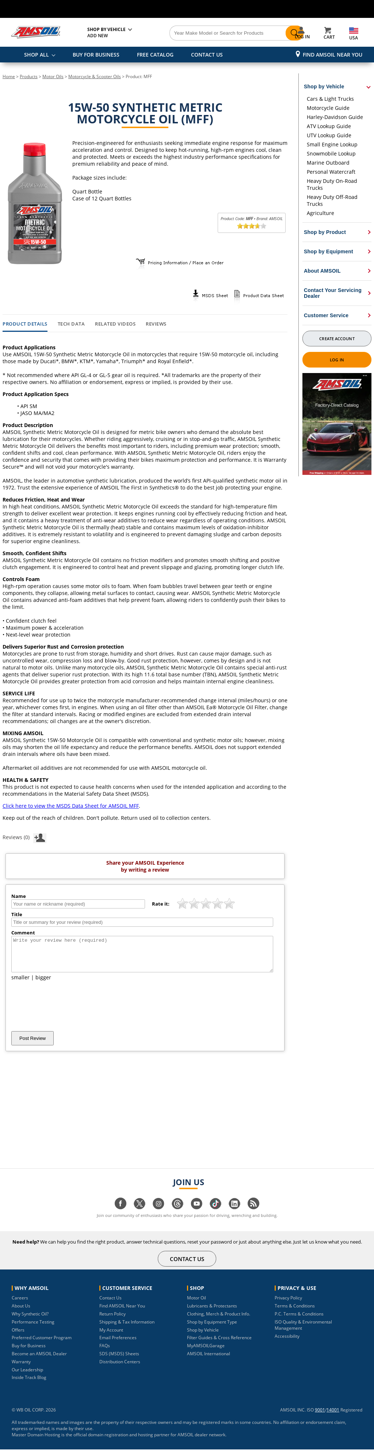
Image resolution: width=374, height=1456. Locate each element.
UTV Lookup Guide (329, 135)
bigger (43, 983)
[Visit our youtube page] (196, 1213)
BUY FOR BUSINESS (96, 54)
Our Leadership (27, 1376)
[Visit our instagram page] (158, 1213)
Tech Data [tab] (71, 324)
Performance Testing (33, 1328)
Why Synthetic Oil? (30, 1320)
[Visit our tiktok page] (215, 1213)
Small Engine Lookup (332, 144)
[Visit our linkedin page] (234, 1213)
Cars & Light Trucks (330, 98)
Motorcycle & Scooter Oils (94, 76)
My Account (111, 1336)
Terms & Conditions (295, 1312)
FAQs (104, 1352)
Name (18, 896)
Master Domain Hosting (36, 1441)
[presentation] (66, 1012)
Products (29, 76)
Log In (337, 359)
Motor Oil (196, 1304)
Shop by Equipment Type (212, 1328)
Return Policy (112, 1320)
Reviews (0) (24, 837)
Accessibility (287, 1343)
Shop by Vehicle (203, 1336)
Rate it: (160, 903)
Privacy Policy (288, 1304)
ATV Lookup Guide (329, 126)
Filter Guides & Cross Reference (219, 1344)
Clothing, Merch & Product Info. (218, 1320)
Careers (20, 1304)
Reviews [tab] (156, 324)
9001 (320, 1416)
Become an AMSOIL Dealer (39, 1360)
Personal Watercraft (331, 171)
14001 (333, 1416)
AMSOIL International (208, 1360)
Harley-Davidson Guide (335, 117)
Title (16, 914)
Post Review (32, 1045)
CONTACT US (207, 54)
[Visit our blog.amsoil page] (253, 1213)
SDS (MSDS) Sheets (119, 1360)
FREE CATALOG (155, 54)
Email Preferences (118, 1344)
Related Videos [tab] (115, 324)
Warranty (21, 1368)
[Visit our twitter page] (139, 1213)
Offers (18, 1336)
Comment (23, 932)
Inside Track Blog (29, 1384)
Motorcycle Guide (328, 107)
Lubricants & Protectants (212, 1312)
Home (9, 76)
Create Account (336, 338)
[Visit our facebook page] (120, 1213)
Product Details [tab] (25, 324)
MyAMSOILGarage (206, 1352)
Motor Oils (53, 76)
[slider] (251, 226)
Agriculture (320, 213)
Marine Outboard (328, 162)
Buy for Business (29, 1352)
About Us (21, 1312)
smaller (20, 983)
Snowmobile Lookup (331, 153)
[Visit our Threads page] (177, 1213)
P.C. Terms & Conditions (299, 1320)
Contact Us (110, 1304)
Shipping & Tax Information (126, 1328)
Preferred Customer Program (42, 1344)
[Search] (216, 33)
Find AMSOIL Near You (332, 54)
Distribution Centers (119, 1368)
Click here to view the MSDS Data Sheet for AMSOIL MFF (71, 805)
